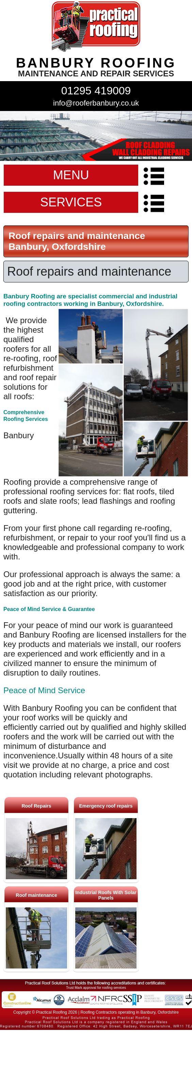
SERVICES (71, 202)
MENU (71, 175)
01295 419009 (96, 91)
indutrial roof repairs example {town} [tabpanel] (96, 136)
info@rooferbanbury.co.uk (96, 103)
